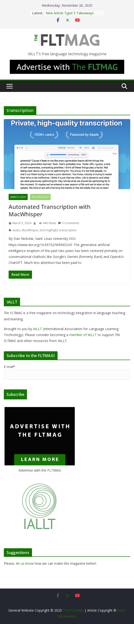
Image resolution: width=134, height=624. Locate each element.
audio (16, 230)
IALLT (37, 329)
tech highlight (49, 230)
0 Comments (68, 223)
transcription (68, 230)
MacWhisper (30, 230)
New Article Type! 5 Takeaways (70, 13)
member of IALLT (83, 334)
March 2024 (18, 197)
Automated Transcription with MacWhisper (50, 210)
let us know (25, 563)
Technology (40, 197)
